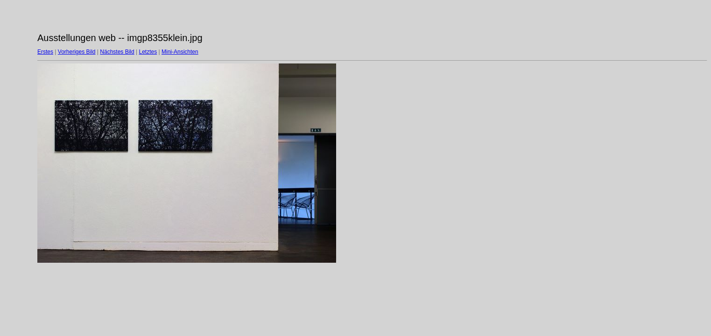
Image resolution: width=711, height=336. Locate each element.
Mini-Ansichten (180, 52)
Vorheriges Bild (77, 52)
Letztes (148, 52)
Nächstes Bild (117, 52)
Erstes (45, 52)
